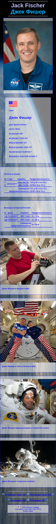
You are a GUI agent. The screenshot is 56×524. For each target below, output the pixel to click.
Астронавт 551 (39, 500)
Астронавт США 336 (14, 494)
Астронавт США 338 (42, 494)
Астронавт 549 (17, 500)
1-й (5, 216)
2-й (5, 219)
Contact (36, 507)
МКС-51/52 (23, 185)
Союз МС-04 (23, 182)
